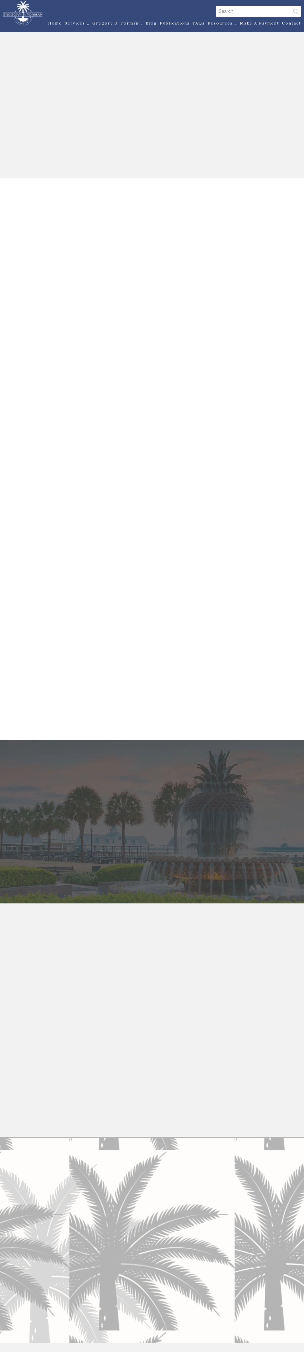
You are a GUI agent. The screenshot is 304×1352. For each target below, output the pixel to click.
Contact (290, 23)
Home (53, 23)
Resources (221, 24)
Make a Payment (258, 23)
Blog (150, 23)
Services (75, 24)
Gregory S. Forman (116, 24)
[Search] (257, 11)
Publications (173, 23)
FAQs (197, 23)
